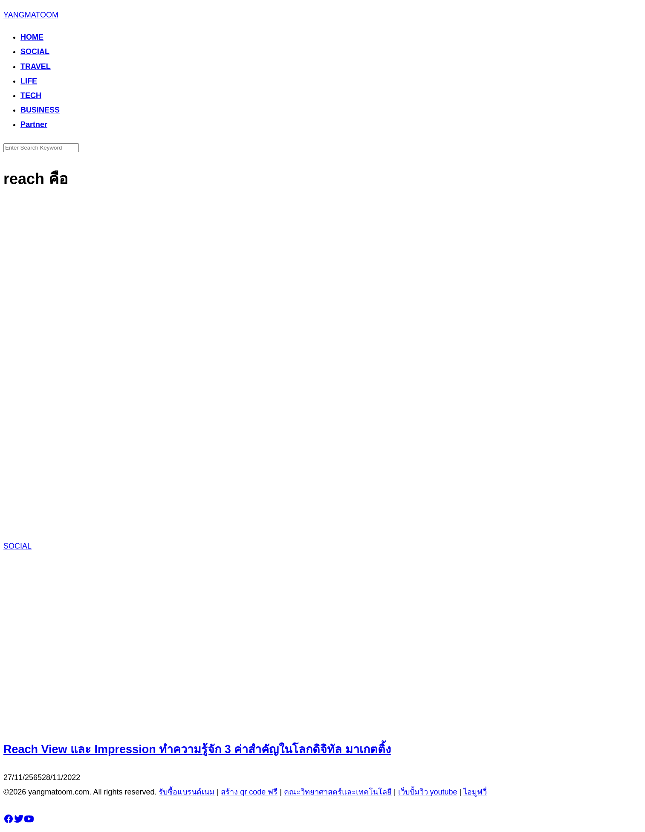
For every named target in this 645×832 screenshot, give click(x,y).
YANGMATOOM (30, 15)
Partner (33, 124)
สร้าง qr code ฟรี (249, 792)
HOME (31, 37)
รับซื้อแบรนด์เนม (186, 792)
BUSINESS (40, 110)
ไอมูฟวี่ (475, 792)
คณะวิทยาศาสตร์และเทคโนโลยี (338, 792)
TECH (30, 95)
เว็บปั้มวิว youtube (427, 792)
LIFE (28, 81)
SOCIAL (34, 51)
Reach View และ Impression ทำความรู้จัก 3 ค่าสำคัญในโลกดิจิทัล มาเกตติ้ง (197, 749)
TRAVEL (35, 66)
